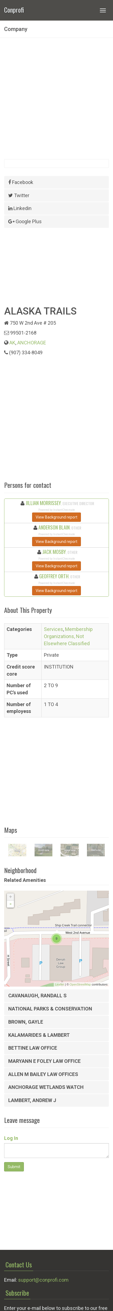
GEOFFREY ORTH (54, 576)
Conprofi (14, 9)
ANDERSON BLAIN (54, 527)
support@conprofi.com (43, 1280)
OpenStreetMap (80, 984)
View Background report (56, 517)
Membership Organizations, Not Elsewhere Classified (68, 636)
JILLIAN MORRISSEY (43, 502)
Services (53, 629)
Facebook (20, 182)
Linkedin (20, 208)
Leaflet (59, 984)
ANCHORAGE (31, 343)
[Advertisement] (56, 98)
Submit (14, 1167)
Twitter (18, 195)
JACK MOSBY (54, 551)
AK (12, 343)
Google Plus (25, 221)
